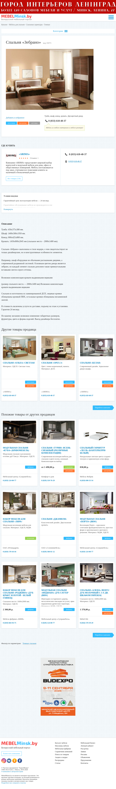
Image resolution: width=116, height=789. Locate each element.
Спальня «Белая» (90, 363)
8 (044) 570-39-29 (86, 623)
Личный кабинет (87, 746)
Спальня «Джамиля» (54, 519)
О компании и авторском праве (12, 771)
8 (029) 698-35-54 (86, 480)
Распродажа (59, 760)
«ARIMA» (24, 154)
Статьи (57, 763)
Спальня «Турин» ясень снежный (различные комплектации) (55, 450)
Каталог (4, 24)
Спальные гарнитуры (34, 24)
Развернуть (8, 209)
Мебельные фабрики (63, 749)
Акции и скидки (61, 757)
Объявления (85, 757)
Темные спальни (29, 643)
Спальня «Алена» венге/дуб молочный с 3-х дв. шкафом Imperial (94, 592)
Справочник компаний (63, 752)
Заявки (83, 752)
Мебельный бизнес (88, 743)
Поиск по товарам (62, 754)
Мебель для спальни (17, 24)
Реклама (84, 754)
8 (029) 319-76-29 (48, 480)
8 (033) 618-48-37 (55, 121)
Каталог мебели (61, 743)
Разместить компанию (11, 753)
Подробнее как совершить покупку (13, 783)
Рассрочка (84, 749)
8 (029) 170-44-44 (9, 552)
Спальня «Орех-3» (52, 363)
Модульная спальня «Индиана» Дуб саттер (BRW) (54, 592)
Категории (60, 31)
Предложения (86, 760)
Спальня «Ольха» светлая (19, 363)
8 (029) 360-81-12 (48, 552)
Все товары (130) (14, 179)
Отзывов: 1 (34, 158)
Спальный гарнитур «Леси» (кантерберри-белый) (93, 450)
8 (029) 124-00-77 (9, 480)
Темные (47, 24)
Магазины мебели (62, 746)
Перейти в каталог (102, 407)
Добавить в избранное (15, 117)
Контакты (84, 763)
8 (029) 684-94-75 (9, 623)
